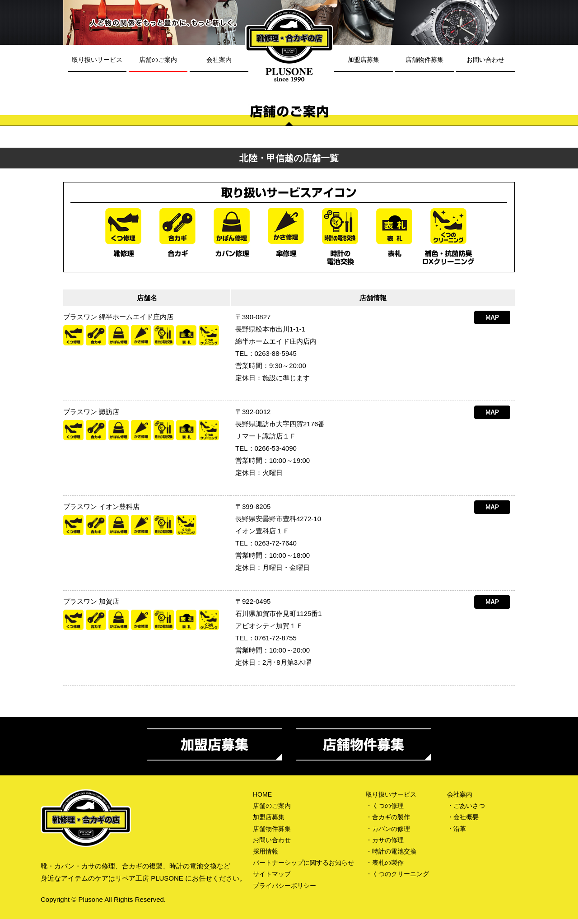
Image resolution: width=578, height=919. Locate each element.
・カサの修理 (385, 840)
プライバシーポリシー (284, 885)
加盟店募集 (363, 59)
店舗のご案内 (158, 59)
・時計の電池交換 (391, 851)
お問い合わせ (485, 59)
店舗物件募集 (424, 59)
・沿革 (456, 828)
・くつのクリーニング (397, 873)
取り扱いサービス (97, 59)
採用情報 (265, 851)
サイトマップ (272, 873)
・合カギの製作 (388, 817)
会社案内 (219, 59)
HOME (262, 794)
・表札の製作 (385, 862)
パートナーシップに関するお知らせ (303, 862)
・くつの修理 (385, 805)
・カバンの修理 (388, 828)
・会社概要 (463, 817)
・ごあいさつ (466, 805)
